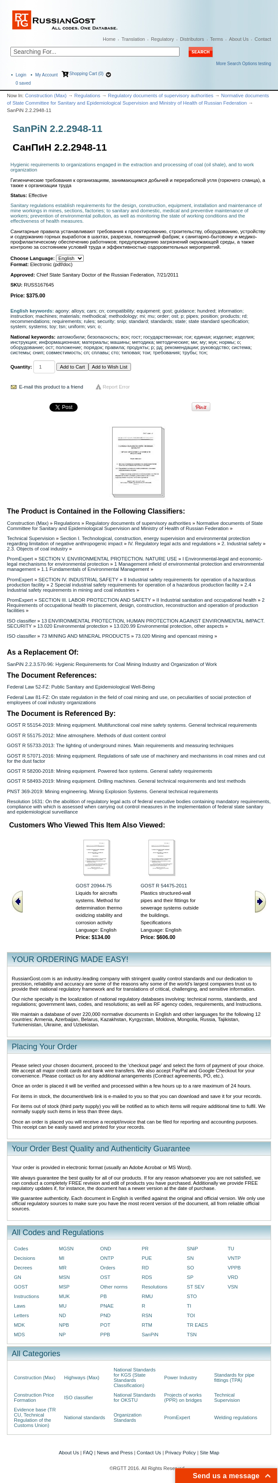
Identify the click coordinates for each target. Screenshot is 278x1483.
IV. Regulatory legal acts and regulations (172, 543)
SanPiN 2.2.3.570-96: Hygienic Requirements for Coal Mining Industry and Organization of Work (112, 664)
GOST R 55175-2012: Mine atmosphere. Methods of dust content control (86, 735)
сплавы (100, 352)
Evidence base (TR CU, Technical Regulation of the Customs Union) (35, 1417)
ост (49, 347)
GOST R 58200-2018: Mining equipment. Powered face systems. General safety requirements (109, 771)
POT (105, 1325)
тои (146, 352)
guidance (184, 310)
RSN (147, 1315)
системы (20, 352)
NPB (64, 1325)
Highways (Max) (81, 1377)
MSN (64, 1277)
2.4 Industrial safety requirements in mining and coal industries (129, 587)
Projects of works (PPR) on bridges (183, 1397)
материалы (95, 342)
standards (161, 321)
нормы (226, 342)
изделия (244, 336)
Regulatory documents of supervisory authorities (160, 95)
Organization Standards (127, 1417)
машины (119, 342)
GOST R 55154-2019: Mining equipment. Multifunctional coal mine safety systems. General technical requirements (132, 725)
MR (63, 1267)
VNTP (234, 1258)
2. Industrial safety (242, 543)
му (203, 342)
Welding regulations (236, 1417)
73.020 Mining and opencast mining (174, 636)
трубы (189, 352)
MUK (64, 1296)
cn (101, 310)
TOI (191, 1315)
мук (212, 342)
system (18, 326)
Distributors (192, 39)
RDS (147, 1277)
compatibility (120, 310)
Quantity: (21, 366)
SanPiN (150, 1334)
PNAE (107, 1305)
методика (143, 342)
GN (17, 1277)
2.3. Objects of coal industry (37, 548)
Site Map (209, 1452)
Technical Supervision (31, 538)
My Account (46, 75)
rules (89, 321)
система (241, 347)
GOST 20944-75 (93, 885)
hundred (206, 310)
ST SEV (195, 1286)
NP (62, 1334)
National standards (84, 1417)
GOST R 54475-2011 (164, 885)
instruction (21, 316)
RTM (147, 1325)
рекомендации (181, 347)
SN (190, 1258)
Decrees (23, 1267)
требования (166, 352)
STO (192, 1296)
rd (244, 316)
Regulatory (162, 39)
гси (187, 336)
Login (21, 75)
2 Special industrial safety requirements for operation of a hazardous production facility (144, 584)
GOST (21, 1286)
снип (38, 352)
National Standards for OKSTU (135, 1397)
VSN (233, 1286)
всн (125, 336)
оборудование (26, 347)
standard (138, 321)
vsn (91, 326)
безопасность (102, 336)
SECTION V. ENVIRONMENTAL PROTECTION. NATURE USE (108, 558)
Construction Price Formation (34, 1397)
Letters (21, 1315)
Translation (133, 39)
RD (145, 1267)
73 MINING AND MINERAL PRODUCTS (86, 636)
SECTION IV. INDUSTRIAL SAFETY (78, 579)
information (230, 310)
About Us (239, 39)
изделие (222, 336)
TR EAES (197, 1325)
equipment (148, 310)
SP (190, 1277)
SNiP (192, 1248)
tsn (62, 326)
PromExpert (20, 558)
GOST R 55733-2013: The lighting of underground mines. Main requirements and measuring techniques (120, 745)
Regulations (87, 95)
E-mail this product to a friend (51, 386)
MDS (19, 1334)
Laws (20, 1305)
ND (62, 1315)
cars (91, 310)
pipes (192, 316)
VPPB (234, 1267)
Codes (21, 1248)
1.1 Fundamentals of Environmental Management (95, 569)
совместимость (63, 352)
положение (68, 347)
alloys (78, 310)
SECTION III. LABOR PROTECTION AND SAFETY (95, 600)
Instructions (26, 1296)
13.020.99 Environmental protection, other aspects (169, 626)
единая (202, 336)
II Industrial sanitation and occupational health (206, 600)
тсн (202, 352)
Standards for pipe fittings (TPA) (234, 1377)
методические (172, 342)
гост (136, 336)
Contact (263, 39)
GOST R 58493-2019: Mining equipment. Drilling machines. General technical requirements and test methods (126, 781)
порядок (93, 347)
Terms (216, 39)
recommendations (29, 321)
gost (166, 310)
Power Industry (180, 1377)
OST (105, 1277)
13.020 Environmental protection (72, 626)
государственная (162, 336)
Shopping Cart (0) (86, 73)
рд (159, 347)
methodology (123, 316)
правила (114, 347)
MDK (19, 1325)
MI (62, 1258)
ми (194, 342)
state (180, 321)
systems (38, 326)
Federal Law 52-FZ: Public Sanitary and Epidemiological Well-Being (81, 686)
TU (231, 1248)
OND (105, 1248)
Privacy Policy (180, 1452)
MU (63, 1305)
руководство (215, 347)
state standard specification (218, 321)
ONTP (107, 1258)
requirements (66, 321)
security (105, 321)
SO (190, 1267)
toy (52, 326)
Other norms (114, 1286)
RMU (147, 1296)
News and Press (115, 1452)
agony (62, 310)
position (209, 316)
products (229, 316)
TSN (192, 1334)
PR (145, 1248)
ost (174, 316)
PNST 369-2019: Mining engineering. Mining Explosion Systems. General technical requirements (112, 791)
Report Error (116, 386)
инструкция (23, 342)
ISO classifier (21, 620)
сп (86, 352)
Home (109, 39)
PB (103, 1296)
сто (114, 352)
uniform (76, 326)
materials (69, 316)
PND (105, 1315)
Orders (107, 1267)
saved (23, 83)
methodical (94, 316)
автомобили (70, 336)
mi (142, 316)
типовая (130, 352)
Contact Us (149, 1452)
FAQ (88, 1452)
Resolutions (154, 1286)
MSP (64, 1286)
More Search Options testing (243, 63)
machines (46, 316)
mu (150, 316)
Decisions (24, 1258)
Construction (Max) (46, 95)
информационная (59, 342)
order (163, 316)
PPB (105, 1334)
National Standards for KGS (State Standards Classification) (135, 1377)
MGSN (66, 1248)
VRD (233, 1277)
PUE (147, 1258)
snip (121, 321)
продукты (137, 347)
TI (189, 1305)
